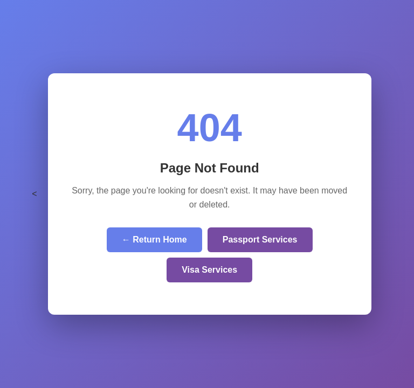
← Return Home (154, 239)
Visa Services (209, 269)
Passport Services (260, 239)
